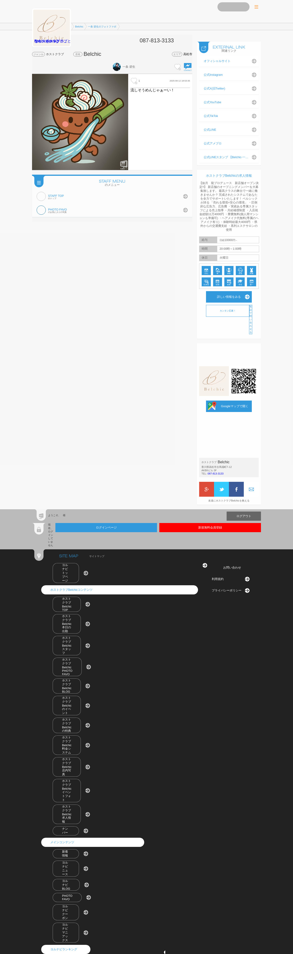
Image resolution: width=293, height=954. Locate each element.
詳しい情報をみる (229, 292)
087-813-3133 (216, 469)
